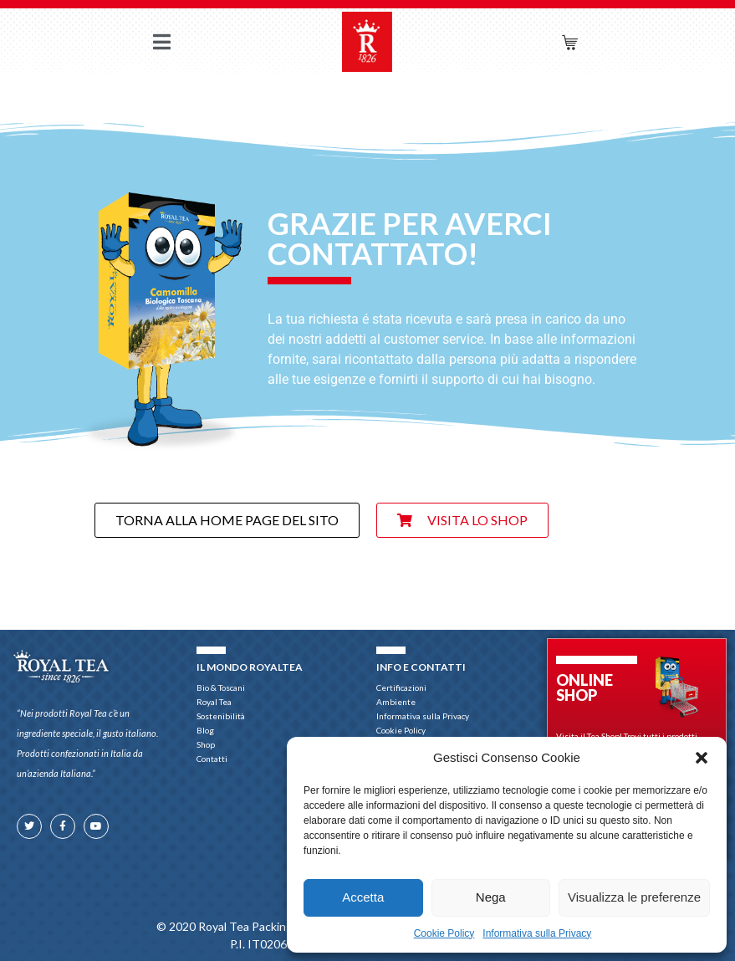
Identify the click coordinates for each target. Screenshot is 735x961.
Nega (491, 897)
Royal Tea (214, 702)
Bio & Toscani (221, 687)
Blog (205, 730)
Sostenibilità (221, 716)
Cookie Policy (444, 933)
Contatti (212, 759)
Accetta (363, 897)
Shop (210, 745)
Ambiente (396, 702)
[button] (701, 757)
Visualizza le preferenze (634, 897)
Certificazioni (401, 687)
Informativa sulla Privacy (536, 933)
